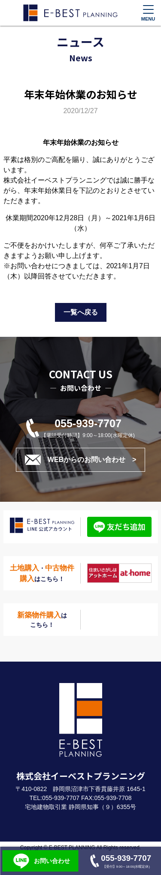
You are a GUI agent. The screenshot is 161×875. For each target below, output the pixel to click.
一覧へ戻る (81, 312)
